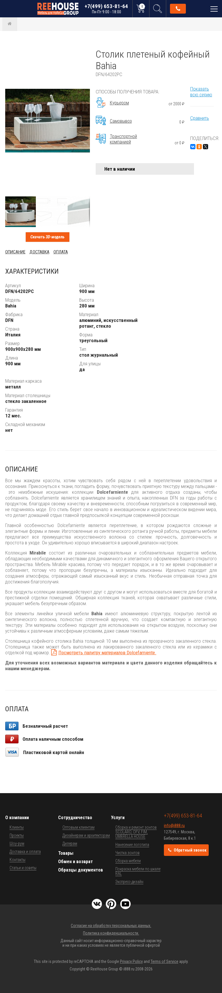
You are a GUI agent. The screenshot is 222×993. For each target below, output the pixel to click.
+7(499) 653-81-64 (106, 8)
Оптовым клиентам (78, 827)
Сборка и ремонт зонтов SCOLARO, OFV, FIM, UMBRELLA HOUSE (136, 832)
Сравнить (199, 118)
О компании (17, 817)
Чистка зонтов (127, 852)
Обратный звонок (178, 9)
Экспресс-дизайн (129, 881)
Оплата (60, 252)
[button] (84, 53)
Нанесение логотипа (132, 844)
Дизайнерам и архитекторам (86, 835)
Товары (65, 853)
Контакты (17, 859)
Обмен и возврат (75, 861)
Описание (15, 252)
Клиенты (17, 827)
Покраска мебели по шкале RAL (137, 871)
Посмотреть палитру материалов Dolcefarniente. (107, 652)
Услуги (118, 817)
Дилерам (69, 843)
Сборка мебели (128, 860)
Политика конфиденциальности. (111, 933)
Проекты (17, 835)
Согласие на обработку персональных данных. (111, 925)
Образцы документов (80, 870)
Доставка (39, 252)
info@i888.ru (174, 825)
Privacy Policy (131, 961)
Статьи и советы (23, 867)
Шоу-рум (17, 843)
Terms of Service (164, 961)
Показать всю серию (201, 91)
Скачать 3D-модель (47, 237)
